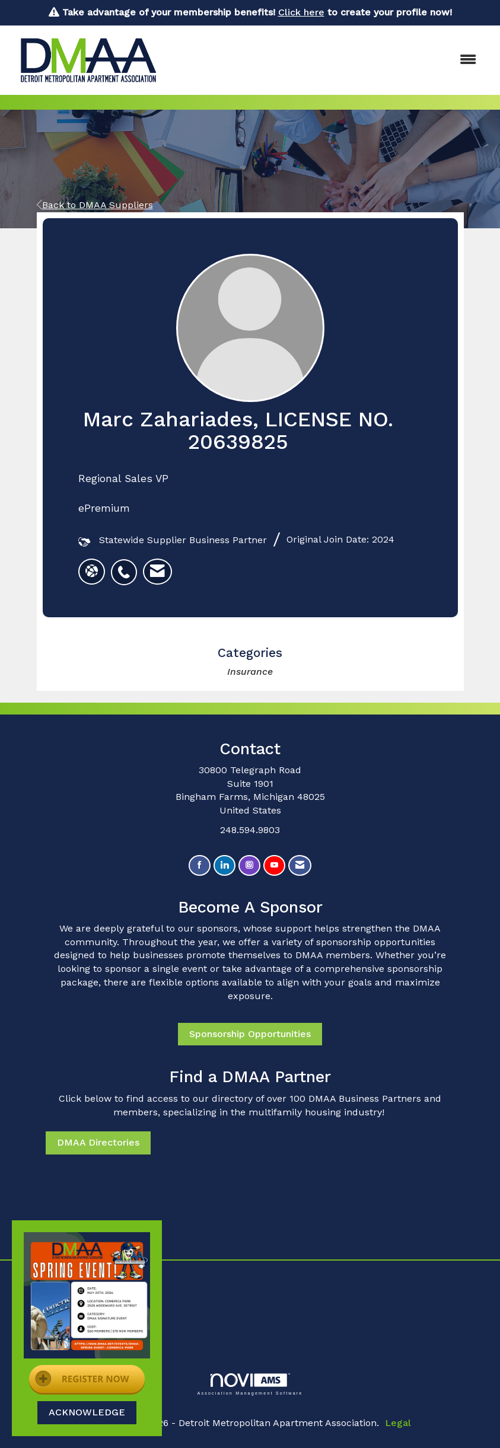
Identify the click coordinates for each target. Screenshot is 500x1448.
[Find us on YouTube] (274, 865)
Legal (398, 1422)
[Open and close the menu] (328, 60)
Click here (301, 12)
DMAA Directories (98, 1142)
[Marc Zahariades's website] (91, 572)
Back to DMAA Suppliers (95, 204)
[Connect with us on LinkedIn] (224, 865)
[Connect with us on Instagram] (249, 865)
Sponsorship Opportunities (250, 1033)
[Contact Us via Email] (299, 865)
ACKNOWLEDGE (87, 1412)
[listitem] (127, 566)
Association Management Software (249, 1384)
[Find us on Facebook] (200, 865)
